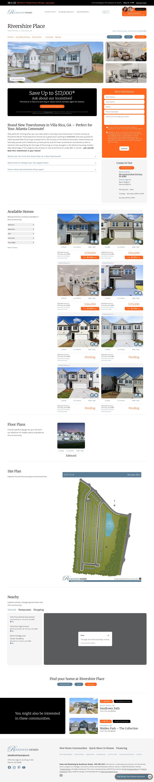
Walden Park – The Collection (119, 728)
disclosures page (48, 111)
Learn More (50, 3)
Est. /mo (90, 257)
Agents (106, 12)
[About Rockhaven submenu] (89, 11)
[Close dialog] (108, 635)
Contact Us (140, 9)
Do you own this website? (88, 643)
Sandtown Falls (110, 708)
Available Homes (23, 37)
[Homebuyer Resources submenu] (74, 11)
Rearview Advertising (109, 772)
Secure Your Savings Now (52, 106)
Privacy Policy (65, 769)
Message (140, 37)
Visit (128, 37)
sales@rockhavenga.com (18, 755)
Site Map (49, 37)
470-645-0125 (114, 37)
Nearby (58, 37)
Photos (11, 37)
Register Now (141, 3)
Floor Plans (36, 37)
